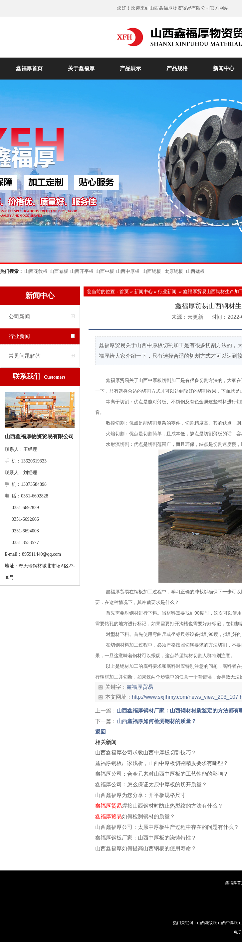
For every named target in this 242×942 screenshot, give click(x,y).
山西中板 (105, 271)
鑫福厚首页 (29, 68)
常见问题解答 (25, 356)
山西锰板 (195, 271)
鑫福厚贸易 (139, 687)
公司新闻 (19, 316)
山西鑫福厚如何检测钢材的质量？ (156, 721)
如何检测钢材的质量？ (135, 816)
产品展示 (130, 68)
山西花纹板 (36, 271)
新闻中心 (143, 291)
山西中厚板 (127, 271)
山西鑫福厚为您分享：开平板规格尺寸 (140, 795)
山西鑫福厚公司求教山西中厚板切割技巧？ (145, 752)
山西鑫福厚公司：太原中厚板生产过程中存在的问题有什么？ (167, 827)
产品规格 (177, 68)
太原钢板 (173, 271)
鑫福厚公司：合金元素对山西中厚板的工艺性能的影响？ (161, 774)
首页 (124, 291)
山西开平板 (82, 271)
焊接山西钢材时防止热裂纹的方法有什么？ (159, 806)
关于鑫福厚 (81, 68)
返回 (100, 732)
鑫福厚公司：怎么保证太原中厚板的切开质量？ (151, 784)
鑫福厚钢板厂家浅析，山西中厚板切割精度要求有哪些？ (161, 763)
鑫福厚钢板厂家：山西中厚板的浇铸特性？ (145, 838)
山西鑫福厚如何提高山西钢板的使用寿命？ (145, 848)
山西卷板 (59, 271)
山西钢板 (151, 271)
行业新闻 (19, 336)
